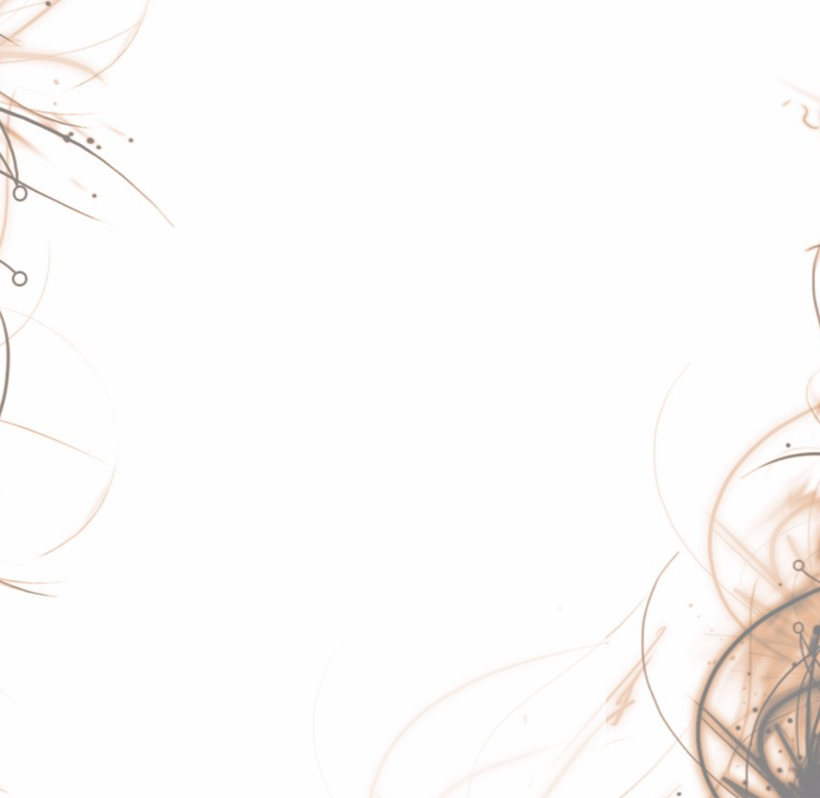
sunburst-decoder (259, 558)
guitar (234, 196)
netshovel (243, 377)
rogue (235, 490)
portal (234, 423)
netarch (238, 355)
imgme (237, 264)
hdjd (232, 219)
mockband (244, 309)
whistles (240, 739)
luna (232, 287)
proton (236, 445)
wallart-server (251, 694)
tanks (234, 581)
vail (230, 672)
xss (230, 762)
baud (233, 60)
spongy (238, 513)
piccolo (237, 400)
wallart (236, 717)
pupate (237, 468)
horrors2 (240, 242)
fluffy (233, 151)
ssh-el (235, 536)
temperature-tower (261, 604)
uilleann (239, 626)
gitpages (241, 174)
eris (230, 128)
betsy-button (248, 83)
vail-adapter (247, 649)
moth (233, 332)
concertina (244, 106)
